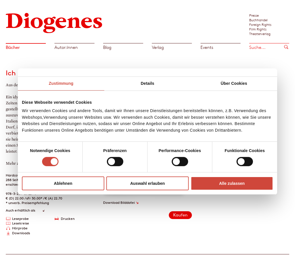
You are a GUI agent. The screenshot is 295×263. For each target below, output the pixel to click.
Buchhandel (258, 20)
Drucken (68, 218)
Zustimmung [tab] (61, 83)
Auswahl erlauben (147, 183)
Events (207, 47)
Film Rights (257, 29)
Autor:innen (66, 47)
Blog (107, 47)
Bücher (13, 47)
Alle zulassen (232, 183)
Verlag (158, 47)
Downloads (21, 233)
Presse (254, 15)
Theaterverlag (260, 33)
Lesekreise (20, 223)
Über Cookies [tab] (234, 83)
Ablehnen (63, 183)
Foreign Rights (260, 24)
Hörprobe (20, 228)
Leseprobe (20, 218)
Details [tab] (147, 83)
